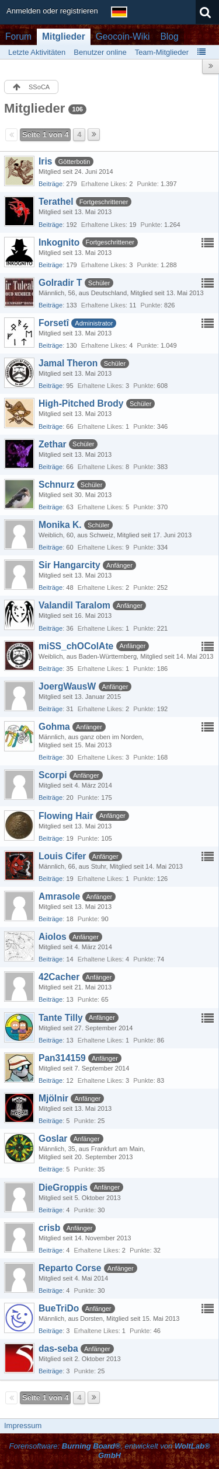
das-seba (58, 1348)
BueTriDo (59, 1308)
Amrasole (59, 896)
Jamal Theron (68, 363)
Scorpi (53, 775)
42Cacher (59, 977)
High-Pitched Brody (81, 403)
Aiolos (53, 937)
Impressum (22, 1425)
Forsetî (54, 323)
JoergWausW (67, 686)
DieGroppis (63, 1187)
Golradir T (60, 283)
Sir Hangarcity (69, 565)
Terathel (56, 202)
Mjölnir (53, 1098)
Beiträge (50, 183)
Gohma (54, 727)
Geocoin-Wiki (123, 36)
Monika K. (60, 525)
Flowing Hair (66, 816)
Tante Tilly (61, 1018)
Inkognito (59, 242)
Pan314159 (62, 1058)
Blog (169, 36)
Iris (45, 161)
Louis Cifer (62, 856)
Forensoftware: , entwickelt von (109, 1451)
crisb (49, 1228)
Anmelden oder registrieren (52, 10)
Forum (18, 36)
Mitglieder (63, 36)
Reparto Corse (70, 1268)
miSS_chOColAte (76, 646)
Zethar (53, 444)
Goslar (53, 1138)
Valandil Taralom (74, 605)
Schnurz (57, 484)
